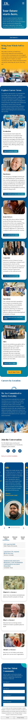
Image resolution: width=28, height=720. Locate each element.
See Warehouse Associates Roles (14, 194)
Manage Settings (20, 717)
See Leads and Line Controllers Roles (13, 318)
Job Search (13, 37)
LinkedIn (14, 451)
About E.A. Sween (9, 650)
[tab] (6, 538)
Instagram (20, 451)
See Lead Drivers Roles (11, 235)
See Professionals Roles (11, 276)
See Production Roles (10, 151)
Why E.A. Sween (8, 620)
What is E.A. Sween (9, 592)
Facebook (8, 451)
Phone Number (7, 701)
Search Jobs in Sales (10, 363)
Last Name (6, 688)
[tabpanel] (14, 557)
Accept (7, 717)
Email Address (7, 695)
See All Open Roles (14, 372)
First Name (6, 682)
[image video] (14, 74)
